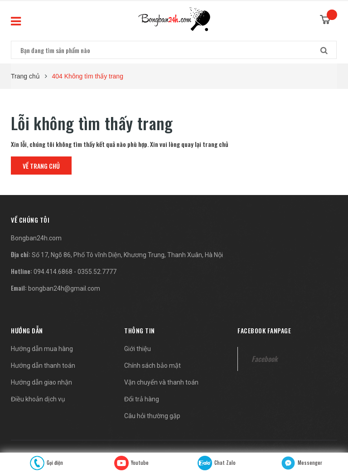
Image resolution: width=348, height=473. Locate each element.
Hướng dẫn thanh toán (43, 365)
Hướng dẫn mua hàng (42, 348)
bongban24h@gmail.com (64, 288)
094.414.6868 (53, 271)
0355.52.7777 (96, 271)
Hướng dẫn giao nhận (41, 382)
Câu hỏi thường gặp (152, 415)
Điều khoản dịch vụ (38, 399)
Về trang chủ (41, 166)
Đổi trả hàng (141, 399)
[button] (30, 219)
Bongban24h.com (36, 238)
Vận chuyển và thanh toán (161, 382)
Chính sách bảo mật (152, 365)
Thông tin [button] (139, 330)
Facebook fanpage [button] (264, 330)
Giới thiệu (137, 348)
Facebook (264, 358)
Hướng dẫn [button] (27, 330)
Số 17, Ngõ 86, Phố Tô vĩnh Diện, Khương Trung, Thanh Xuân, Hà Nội (127, 254)
